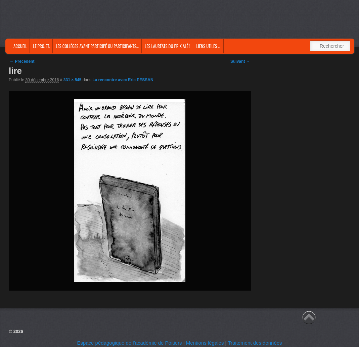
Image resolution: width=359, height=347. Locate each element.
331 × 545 (72, 80)
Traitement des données (255, 343)
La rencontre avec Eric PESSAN (122, 80)
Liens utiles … (208, 46)
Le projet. (41, 46)
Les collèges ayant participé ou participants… (97, 46)
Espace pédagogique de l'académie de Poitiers (129, 343)
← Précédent (22, 61)
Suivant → (240, 61)
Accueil (20, 46)
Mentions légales (205, 343)
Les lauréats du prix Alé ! (167, 46)
